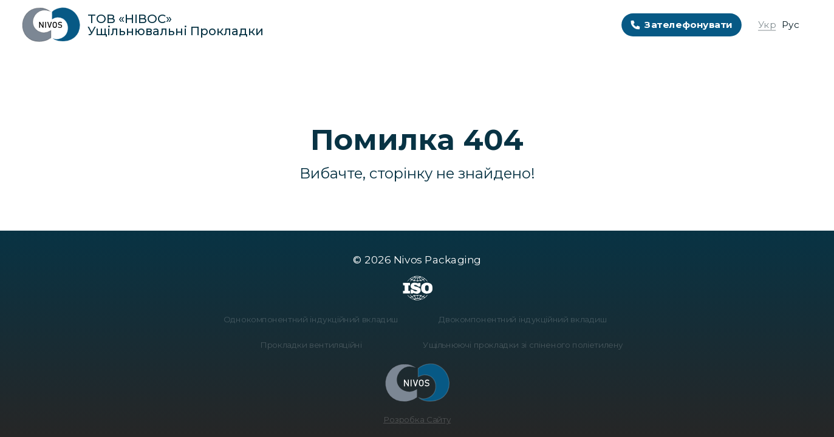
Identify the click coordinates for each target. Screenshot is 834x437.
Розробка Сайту (417, 417)
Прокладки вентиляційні (314, 345)
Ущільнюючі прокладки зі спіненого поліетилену (520, 345)
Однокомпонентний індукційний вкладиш (314, 321)
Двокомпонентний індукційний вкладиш (519, 321)
